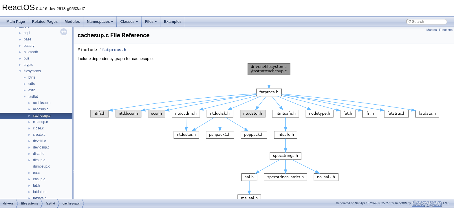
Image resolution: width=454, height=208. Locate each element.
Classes (129, 21)
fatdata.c (39, 192)
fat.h (36, 185)
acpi (27, 33)
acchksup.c (41, 103)
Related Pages (45, 21)
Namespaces (100, 21)
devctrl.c (39, 141)
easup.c (39, 179)
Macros (431, 30)
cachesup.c (42, 116)
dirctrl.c (38, 154)
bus (26, 58)
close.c (38, 128)
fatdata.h (40, 198)
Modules (72, 21)
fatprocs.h (114, 50)
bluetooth (31, 52)
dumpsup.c (41, 166)
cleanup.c (40, 122)
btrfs (31, 77)
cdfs (31, 84)
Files (151, 21)
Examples (173, 21)
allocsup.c (40, 109)
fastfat (33, 96)
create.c (39, 135)
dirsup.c (39, 160)
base (27, 39)
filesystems (32, 71)
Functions (446, 30)
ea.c (36, 173)
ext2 (31, 90)
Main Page (15, 21)
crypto (28, 65)
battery (29, 46)
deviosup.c (41, 147)
